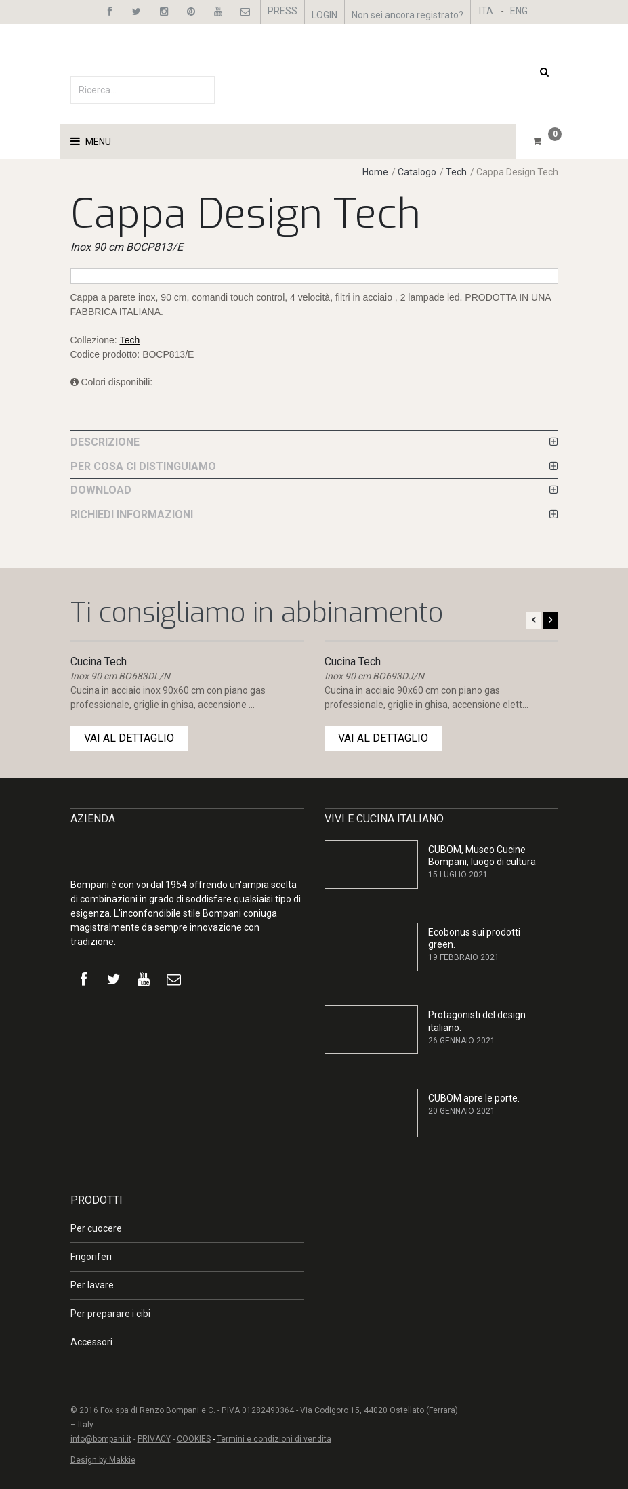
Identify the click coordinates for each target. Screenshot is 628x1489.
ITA (486, 10)
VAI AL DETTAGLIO (129, 738)
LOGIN (324, 14)
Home (375, 172)
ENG (519, 10)
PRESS (282, 10)
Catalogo (418, 172)
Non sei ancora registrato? (407, 14)
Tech (456, 172)
